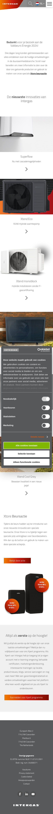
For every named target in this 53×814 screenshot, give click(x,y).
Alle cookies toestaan (26, 445)
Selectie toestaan (26, 454)
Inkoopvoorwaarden (26, 780)
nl (41, 3)
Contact (26, 783)
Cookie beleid (26, 776)
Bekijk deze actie (17, 560)
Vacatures (26, 769)
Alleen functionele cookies (26, 462)
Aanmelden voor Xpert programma (26, 697)
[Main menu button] (49, 3)
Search (30, 3)
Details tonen (37, 437)
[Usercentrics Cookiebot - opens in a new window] (38, 350)
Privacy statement (26, 773)
